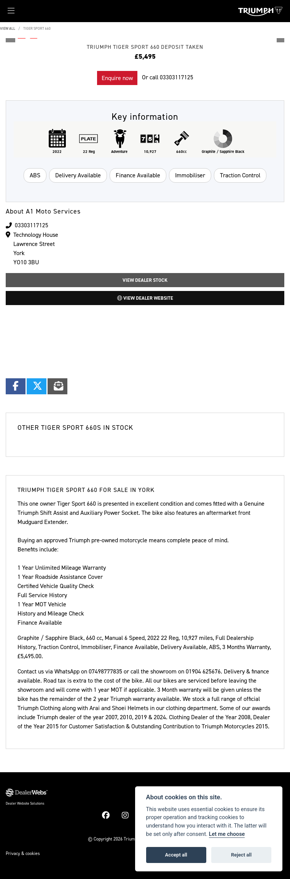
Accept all (176, 855)
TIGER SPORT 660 (37, 28)
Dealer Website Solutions (25, 803)
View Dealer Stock (145, 280)
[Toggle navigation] (7, 13)
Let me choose (227, 834)
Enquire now (117, 78)
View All (7, 28)
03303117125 (176, 77)
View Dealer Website (145, 298)
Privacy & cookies (23, 853)
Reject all (241, 855)
